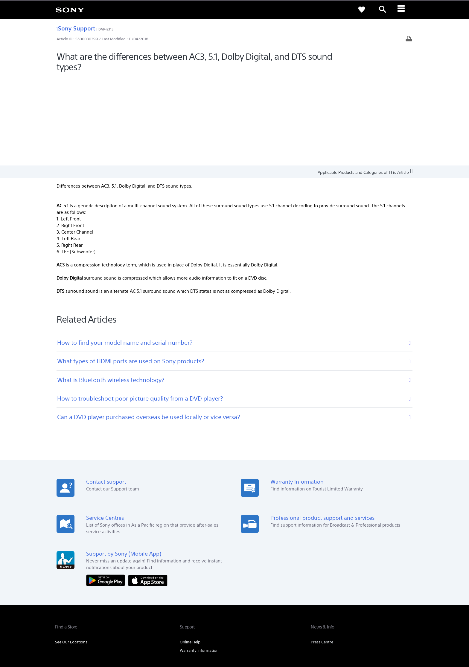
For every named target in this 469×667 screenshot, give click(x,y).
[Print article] (408, 39)
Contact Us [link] (404, 591)
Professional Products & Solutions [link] (297, 591)
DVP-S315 (105, 29)
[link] (70, 10)
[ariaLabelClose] (403, 9)
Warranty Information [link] (199, 561)
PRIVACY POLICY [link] (106, 634)
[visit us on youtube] (408, 606)
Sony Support (76, 28)
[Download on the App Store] (148, 491)
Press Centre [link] (322, 553)
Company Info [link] (346, 591)
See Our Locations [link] (71, 553)
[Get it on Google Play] (107, 491)
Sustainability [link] (377, 591)
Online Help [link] (190, 553)
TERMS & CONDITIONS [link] (72, 634)
